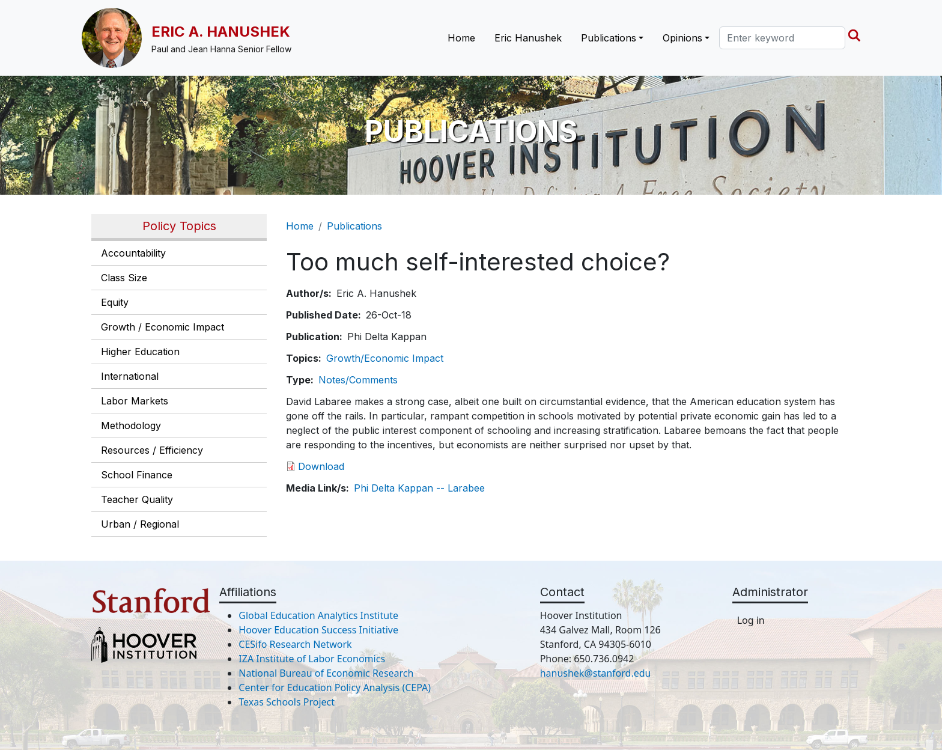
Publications (354, 226)
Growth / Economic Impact (162, 327)
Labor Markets (134, 401)
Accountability (133, 253)
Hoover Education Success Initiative (318, 629)
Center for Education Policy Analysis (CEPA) (335, 687)
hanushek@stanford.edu (595, 673)
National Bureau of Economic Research (326, 673)
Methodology (131, 425)
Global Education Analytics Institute (318, 615)
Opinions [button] (682, 38)
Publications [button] (608, 38)
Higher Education (140, 352)
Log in (751, 620)
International (130, 376)
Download (321, 466)
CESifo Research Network (295, 644)
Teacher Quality (137, 499)
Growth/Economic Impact (384, 358)
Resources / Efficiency (152, 450)
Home (461, 38)
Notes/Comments (358, 380)
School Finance (136, 475)
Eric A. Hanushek (220, 31)
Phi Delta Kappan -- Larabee (419, 488)
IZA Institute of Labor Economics (312, 658)
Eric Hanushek (528, 38)
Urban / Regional (140, 524)
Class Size (124, 278)
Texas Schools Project (287, 702)
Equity (115, 302)
